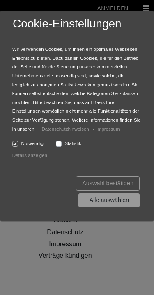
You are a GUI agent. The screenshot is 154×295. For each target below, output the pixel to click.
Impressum (108, 129)
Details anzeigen (29, 155)
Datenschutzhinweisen (65, 129)
